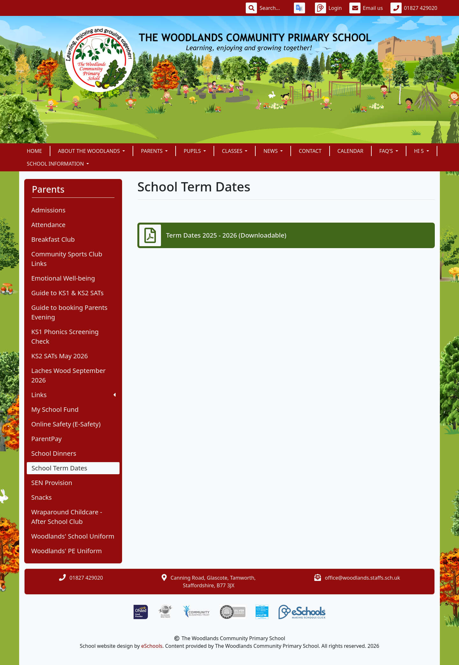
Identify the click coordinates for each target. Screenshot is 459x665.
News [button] (271, 150)
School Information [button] (56, 163)
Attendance (48, 224)
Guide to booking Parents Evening (69, 312)
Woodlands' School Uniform (72, 536)
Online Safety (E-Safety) (65, 424)
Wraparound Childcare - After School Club (66, 517)
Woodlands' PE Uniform (66, 551)
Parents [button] (152, 150)
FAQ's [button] (386, 150)
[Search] (273, 8)
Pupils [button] (193, 150)
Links (73, 394)
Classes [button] (233, 150)
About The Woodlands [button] (89, 150)
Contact (310, 150)
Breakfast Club (53, 239)
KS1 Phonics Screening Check (65, 336)
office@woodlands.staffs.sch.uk (362, 577)
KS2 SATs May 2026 (59, 356)
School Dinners (53, 453)
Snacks (41, 497)
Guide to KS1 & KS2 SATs (67, 293)
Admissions (48, 210)
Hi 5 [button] (419, 150)
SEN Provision (51, 482)
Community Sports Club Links (66, 259)
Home (34, 150)
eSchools (152, 645)
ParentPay (46, 438)
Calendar (350, 150)
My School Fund (54, 409)
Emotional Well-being (63, 278)
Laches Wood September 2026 (68, 375)
